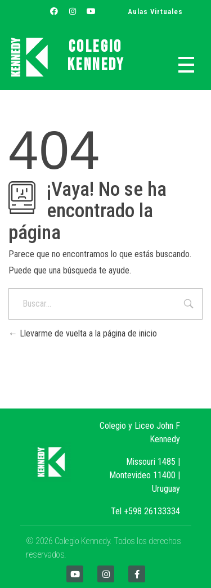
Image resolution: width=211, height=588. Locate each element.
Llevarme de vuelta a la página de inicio (82, 333)
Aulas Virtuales (155, 11)
